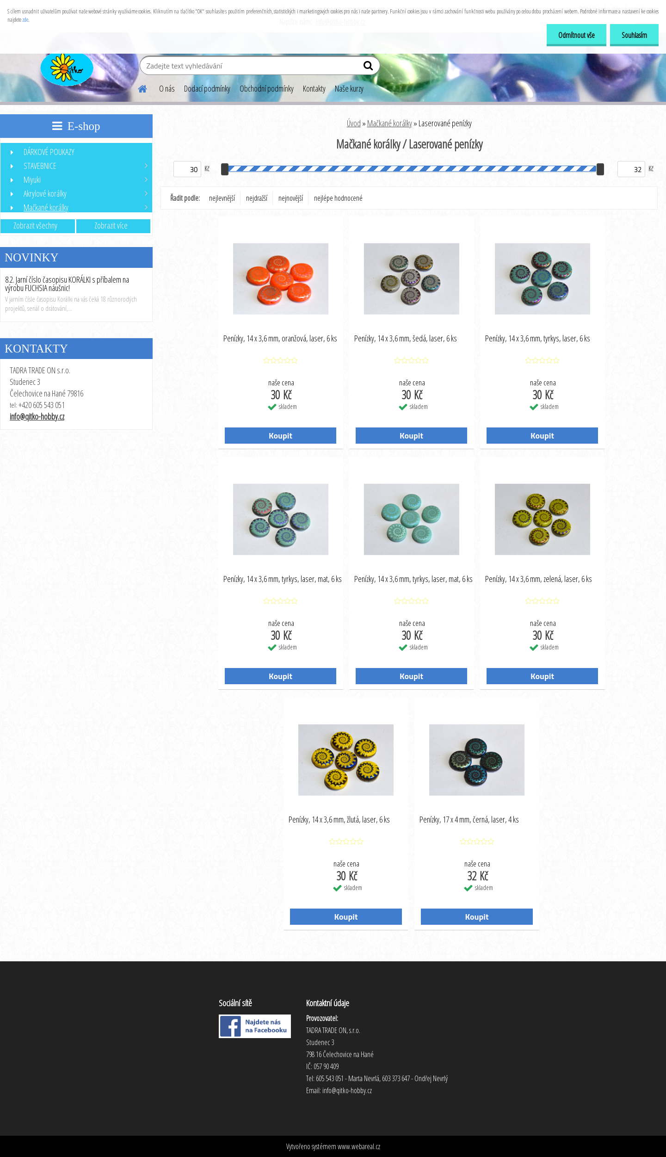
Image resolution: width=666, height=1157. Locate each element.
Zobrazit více (111, 225)
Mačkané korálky (389, 123)
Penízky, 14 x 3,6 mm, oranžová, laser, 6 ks (280, 339)
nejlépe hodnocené (338, 198)
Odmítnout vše (576, 35)
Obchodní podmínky (267, 88)
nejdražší (256, 198)
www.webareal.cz (359, 1146)
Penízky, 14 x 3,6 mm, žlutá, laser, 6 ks (339, 820)
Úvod (354, 123)
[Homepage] (137, 87)
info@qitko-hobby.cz (37, 416)
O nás (167, 88)
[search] (369, 67)
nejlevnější (222, 198)
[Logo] (66, 66)
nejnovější (290, 198)
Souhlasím (634, 35)
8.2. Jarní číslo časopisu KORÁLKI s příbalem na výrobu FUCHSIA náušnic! (67, 283)
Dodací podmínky (207, 88)
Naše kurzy (349, 88)
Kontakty (314, 88)
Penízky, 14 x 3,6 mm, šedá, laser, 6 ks (405, 339)
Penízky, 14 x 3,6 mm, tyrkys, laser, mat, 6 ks (282, 579)
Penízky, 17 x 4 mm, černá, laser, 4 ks (469, 820)
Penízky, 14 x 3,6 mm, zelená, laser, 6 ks (538, 579)
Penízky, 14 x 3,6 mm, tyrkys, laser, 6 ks (537, 339)
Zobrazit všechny (35, 225)
